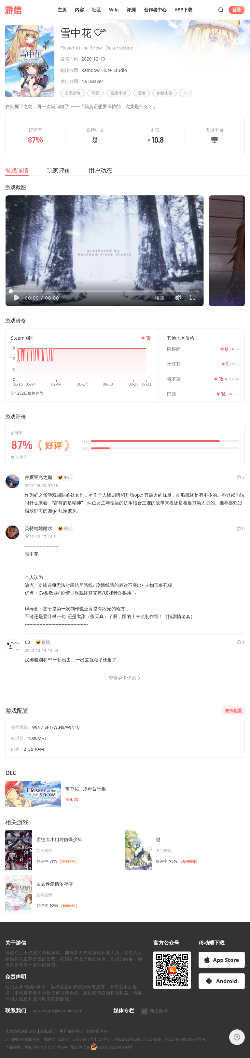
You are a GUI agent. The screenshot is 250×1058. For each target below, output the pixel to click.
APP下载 (183, 10)
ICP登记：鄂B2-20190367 (120, 1047)
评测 (131, 10)
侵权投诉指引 (98, 1039)
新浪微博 (154, 1019)
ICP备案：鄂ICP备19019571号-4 (176, 1047)
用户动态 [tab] (100, 170)
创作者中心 (155, 10)
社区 (96, 10)
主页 (62, 10)
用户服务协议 (71, 1039)
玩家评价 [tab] (58, 170)
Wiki (114, 10)
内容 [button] (79, 10)
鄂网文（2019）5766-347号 (69, 1047)
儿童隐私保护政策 (20, 1039)
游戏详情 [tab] (17, 170)
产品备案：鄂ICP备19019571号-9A (36, 1055)
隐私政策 (48, 1039)
